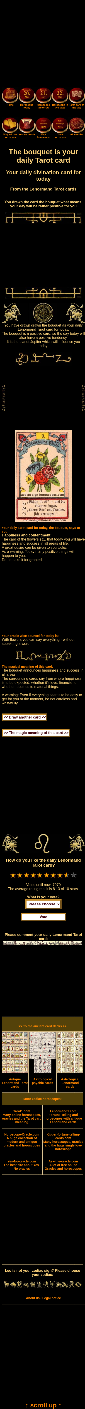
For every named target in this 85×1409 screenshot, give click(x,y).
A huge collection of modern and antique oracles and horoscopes (21, 1140)
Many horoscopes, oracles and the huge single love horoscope (63, 1142)
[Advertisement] (42, 44)
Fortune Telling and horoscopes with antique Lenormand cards (63, 1116)
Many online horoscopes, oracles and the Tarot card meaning (21, 1116)
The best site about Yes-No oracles (22, 1164)
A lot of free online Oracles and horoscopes (63, 1164)
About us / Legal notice (43, 1298)
